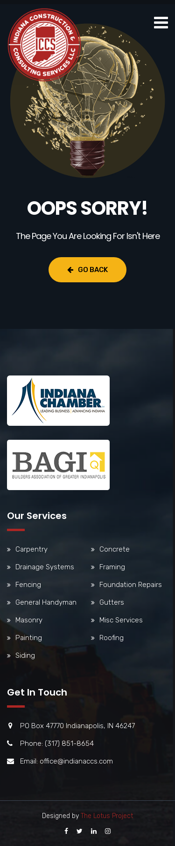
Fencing (28, 584)
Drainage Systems (44, 567)
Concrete (114, 549)
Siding (25, 655)
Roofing (111, 638)
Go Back (87, 270)
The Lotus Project (107, 816)
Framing (112, 567)
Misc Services (121, 620)
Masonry (28, 620)
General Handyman (46, 602)
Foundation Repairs (130, 584)
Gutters (111, 602)
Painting (28, 638)
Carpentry (31, 549)
